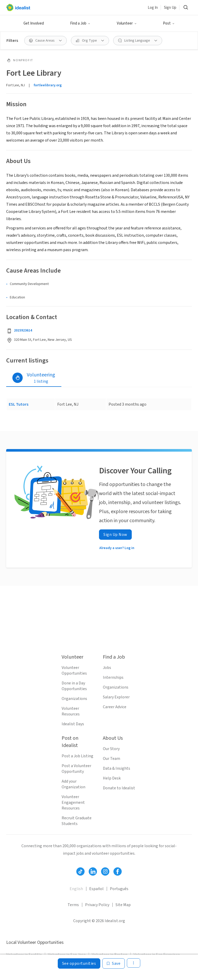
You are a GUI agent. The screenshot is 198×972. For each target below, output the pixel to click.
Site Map (123, 905)
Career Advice (114, 707)
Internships (113, 677)
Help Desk (112, 778)
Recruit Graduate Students (77, 821)
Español (96, 889)
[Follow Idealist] (80, 871)
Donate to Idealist (119, 788)
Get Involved (33, 23)
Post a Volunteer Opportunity (76, 768)
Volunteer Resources (71, 711)
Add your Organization (73, 784)
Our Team (111, 758)
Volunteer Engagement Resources (73, 802)
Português (119, 889)
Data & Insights (116, 768)
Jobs (107, 667)
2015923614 (23, 330)
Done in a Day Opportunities (74, 686)
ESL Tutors (18, 404)
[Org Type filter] (90, 40)
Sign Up (170, 7)
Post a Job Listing (77, 756)
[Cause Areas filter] (45, 40)
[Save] (113, 963)
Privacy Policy (97, 905)
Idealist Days (73, 724)
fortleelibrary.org (48, 85)
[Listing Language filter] (137, 40)
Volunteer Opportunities (74, 670)
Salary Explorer (116, 697)
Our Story (111, 749)
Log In (153, 7)
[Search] (185, 7)
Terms (73, 905)
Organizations (74, 698)
